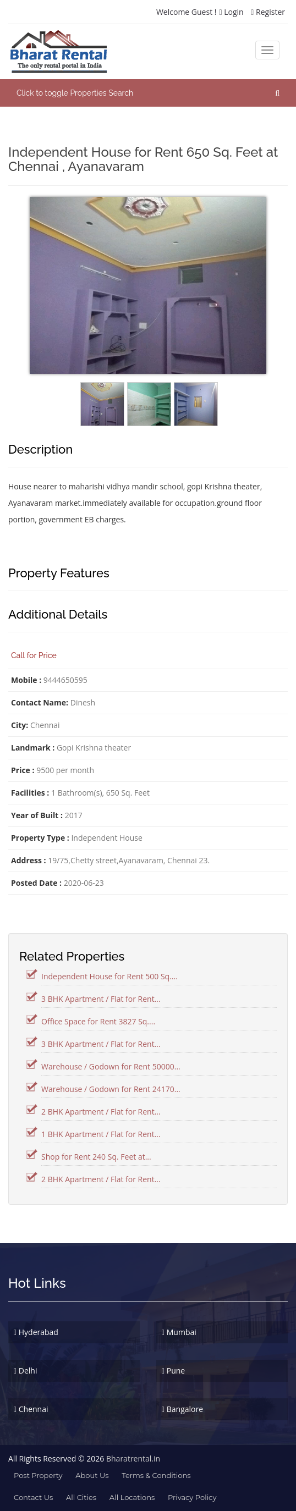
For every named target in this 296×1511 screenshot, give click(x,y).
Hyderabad (36, 1332)
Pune (173, 1370)
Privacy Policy (192, 1497)
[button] (148, 93)
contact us (33, 1497)
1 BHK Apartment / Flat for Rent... (101, 1134)
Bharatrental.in (133, 1458)
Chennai (31, 1409)
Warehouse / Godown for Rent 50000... (110, 1066)
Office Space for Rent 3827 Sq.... (98, 1021)
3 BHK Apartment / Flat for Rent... (101, 999)
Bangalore (182, 1409)
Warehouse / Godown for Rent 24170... (110, 1089)
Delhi (25, 1370)
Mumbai (179, 1332)
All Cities (81, 1497)
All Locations (132, 1497)
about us (91, 1475)
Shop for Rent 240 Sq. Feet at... (96, 1156)
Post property (38, 1475)
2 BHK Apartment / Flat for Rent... (101, 1111)
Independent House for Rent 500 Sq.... (109, 976)
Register (268, 12)
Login (231, 12)
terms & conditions (156, 1475)
